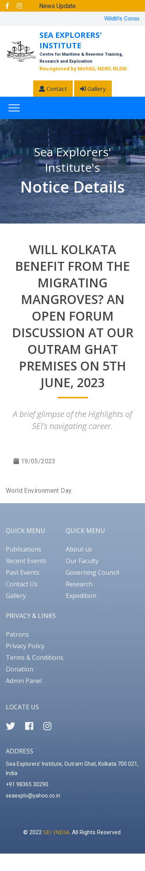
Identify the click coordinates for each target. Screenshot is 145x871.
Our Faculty (82, 561)
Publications (23, 549)
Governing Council (92, 572)
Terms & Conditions (34, 657)
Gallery (93, 88)
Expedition (81, 595)
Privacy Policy (25, 646)
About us (79, 549)
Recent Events (26, 561)
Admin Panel (24, 680)
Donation (19, 669)
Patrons (17, 634)
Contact (53, 88)
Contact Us (22, 584)
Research (79, 584)
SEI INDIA (56, 832)
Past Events (22, 572)
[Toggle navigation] (14, 108)
